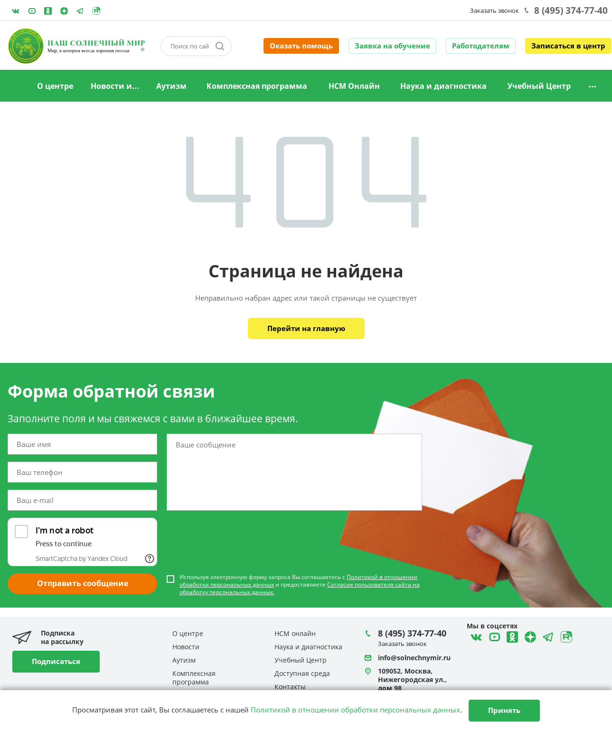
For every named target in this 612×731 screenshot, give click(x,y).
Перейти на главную (306, 328)
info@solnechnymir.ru (414, 657)
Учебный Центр (539, 86)
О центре (55, 86)
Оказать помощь (301, 45)
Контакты (290, 686)
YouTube (32, 11)
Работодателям (480, 45)
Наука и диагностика (443, 86)
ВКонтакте (16, 11)
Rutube (96, 11)
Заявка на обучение (392, 45)
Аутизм (171, 86)
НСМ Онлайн (354, 86)
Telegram (64, 11)
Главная (16, 86)
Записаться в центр (568, 45)
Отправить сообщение (82, 583)
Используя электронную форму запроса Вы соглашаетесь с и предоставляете (299, 584)
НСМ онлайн (295, 633)
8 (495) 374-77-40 (571, 10)
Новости (185, 646)
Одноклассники (48, 11)
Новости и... (115, 86)
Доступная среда (302, 673)
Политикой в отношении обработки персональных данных (355, 709)
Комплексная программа (257, 86)
